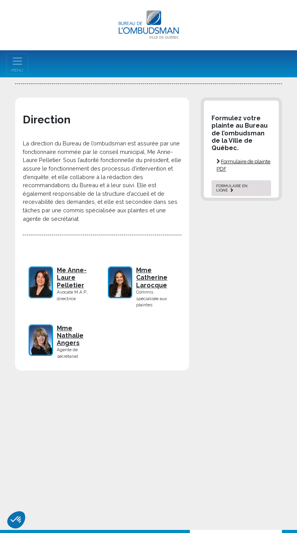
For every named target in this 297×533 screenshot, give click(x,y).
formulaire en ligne (232, 188)
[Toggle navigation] (17, 63)
